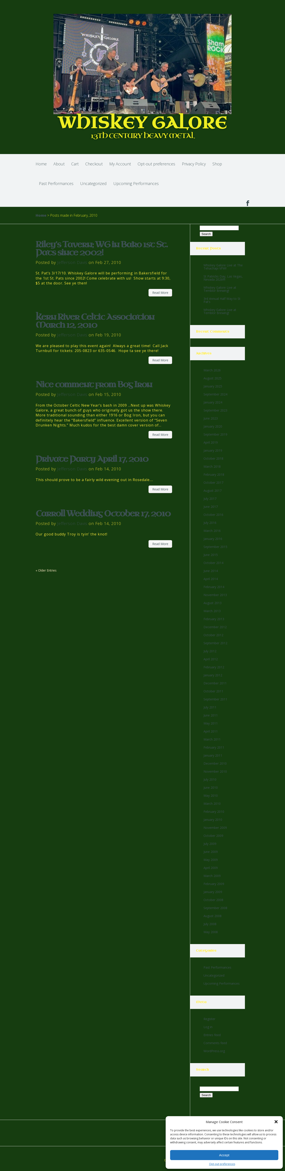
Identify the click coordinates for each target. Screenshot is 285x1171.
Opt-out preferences (222, 1164)
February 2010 (214, 811)
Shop (217, 164)
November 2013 (215, 595)
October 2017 (213, 482)
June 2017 (211, 506)
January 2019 (213, 450)
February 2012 (214, 667)
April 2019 (211, 442)
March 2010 (212, 803)
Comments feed (215, 1043)
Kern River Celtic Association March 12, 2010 (95, 321)
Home (41, 164)
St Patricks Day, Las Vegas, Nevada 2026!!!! (223, 278)
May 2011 (211, 723)
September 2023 (215, 410)
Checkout (94, 164)
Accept (224, 1155)
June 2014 (211, 571)
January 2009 (213, 892)
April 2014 (211, 579)
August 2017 (213, 490)
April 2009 (211, 868)
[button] (276, 1122)
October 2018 (213, 458)
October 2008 (213, 900)
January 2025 (213, 386)
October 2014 (213, 563)
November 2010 (215, 771)
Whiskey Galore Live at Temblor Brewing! (220, 289)
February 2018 (214, 474)
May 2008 (211, 932)
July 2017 (210, 498)
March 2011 (212, 739)
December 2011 (215, 683)
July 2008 (210, 924)
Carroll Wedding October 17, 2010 (103, 513)
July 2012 (210, 651)
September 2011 (215, 699)
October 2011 (213, 691)
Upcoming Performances (136, 183)
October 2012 (213, 635)
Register (209, 1019)
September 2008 (215, 908)
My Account (120, 164)
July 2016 (210, 523)
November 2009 (215, 827)
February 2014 (214, 587)
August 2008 (213, 916)
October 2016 (213, 514)
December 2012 (215, 627)
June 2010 (211, 787)
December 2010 (215, 763)
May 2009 (211, 860)
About (59, 164)
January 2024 (213, 402)
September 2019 (215, 434)
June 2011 (211, 715)
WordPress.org (214, 1051)
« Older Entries (46, 570)
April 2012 (211, 659)
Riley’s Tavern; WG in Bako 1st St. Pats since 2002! (101, 248)
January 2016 (213, 539)
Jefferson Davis (72, 262)
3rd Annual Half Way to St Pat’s (222, 300)
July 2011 (210, 707)
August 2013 (213, 603)
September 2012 (215, 643)
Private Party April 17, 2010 (92, 459)
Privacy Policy (194, 164)
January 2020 (213, 426)
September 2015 (215, 547)
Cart (75, 164)
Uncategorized (93, 183)
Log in (208, 1027)
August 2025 (213, 378)
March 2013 (212, 611)
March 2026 (212, 370)
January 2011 (213, 755)
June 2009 (211, 852)
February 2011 (214, 747)
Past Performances (56, 183)
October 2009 (213, 835)
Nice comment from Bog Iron (94, 384)
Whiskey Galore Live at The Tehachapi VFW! (223, 266)
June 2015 (211, 555)
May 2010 (211, 795)
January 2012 (213, 675)
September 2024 (215, 394)
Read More (160, 292)
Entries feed (212, 1035)
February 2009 (214, 884)
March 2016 (212, 531)
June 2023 (211, 418)
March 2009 (212, 876)
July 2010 (210, 779)
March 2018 (212, 466)
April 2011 (211, 731)
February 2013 (214, 619)
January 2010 (213, 819)
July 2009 (210, 844)
